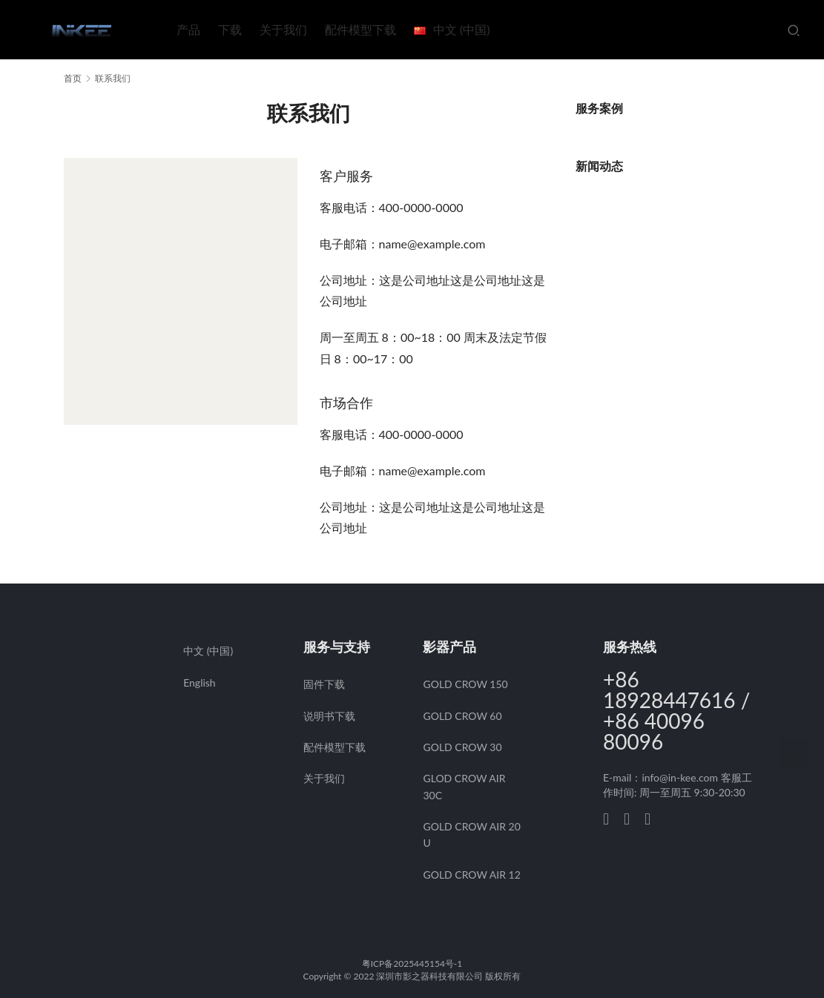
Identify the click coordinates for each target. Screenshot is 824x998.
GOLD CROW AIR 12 (471, 874)
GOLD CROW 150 (465, 684)
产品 (188, 29)
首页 (73, 78)
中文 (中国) (208, 650)
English (199, 682)
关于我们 (283, 29)
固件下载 (324, 684)
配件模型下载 (360, 29)
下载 (230, 29)
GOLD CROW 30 (462, 747)
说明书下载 (329, 716)
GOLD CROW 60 (462, 716)
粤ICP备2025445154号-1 (412, 963)
